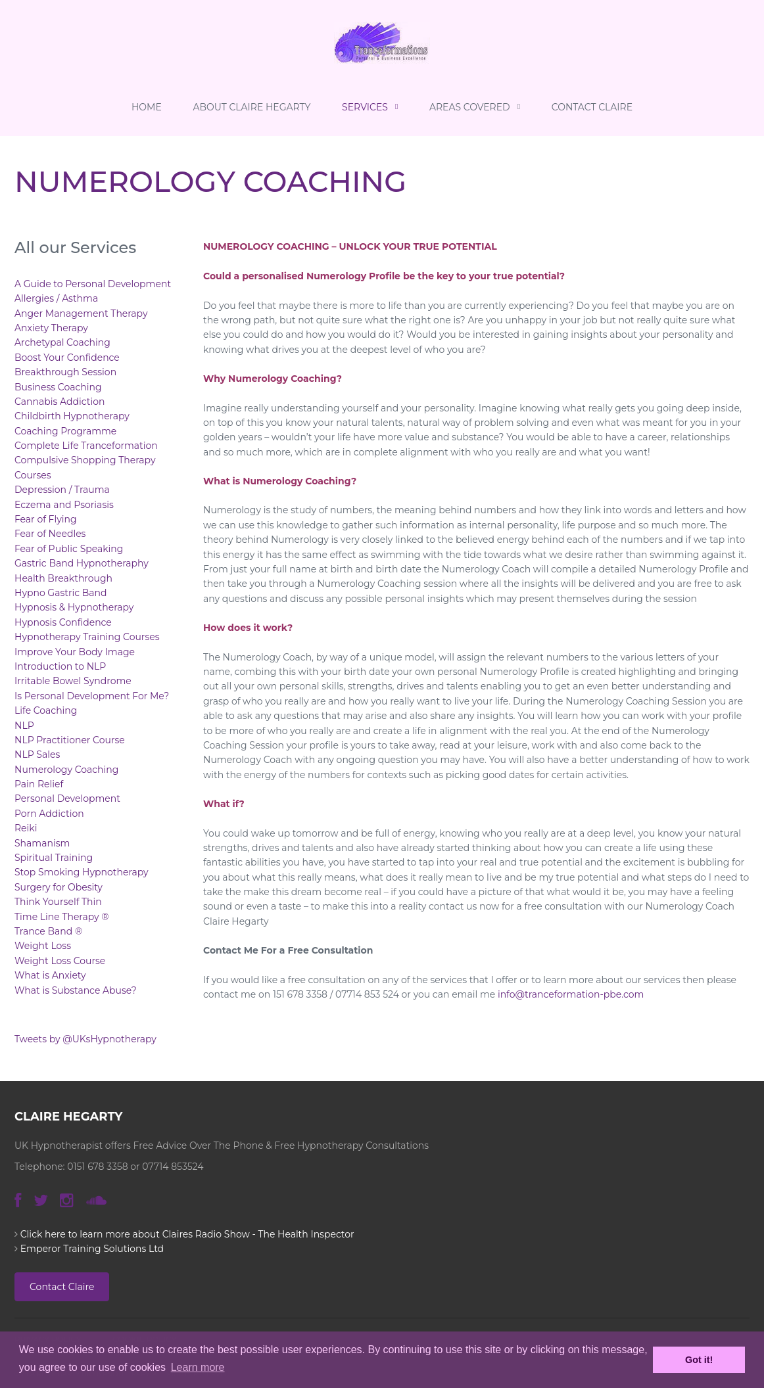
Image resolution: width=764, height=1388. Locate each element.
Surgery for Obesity (58, 887)
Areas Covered (474, 107)
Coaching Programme (65, 431)
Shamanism (42, 843)
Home (146, 107)
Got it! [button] (699, 1359)
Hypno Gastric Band (60, 593)
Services (370, 107)
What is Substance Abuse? (75, 990)
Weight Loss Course (59, 961)
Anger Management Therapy (81, 313)
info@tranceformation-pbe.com (571, 994)
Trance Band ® (48, 931)
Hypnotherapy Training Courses (87, 637)
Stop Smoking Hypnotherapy (81, 872)
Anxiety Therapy (51, 328)
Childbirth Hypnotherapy (72, 416)
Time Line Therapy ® (61, 917)
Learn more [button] (198, 1367)
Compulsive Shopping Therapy (84, 460)
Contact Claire (592, 107)
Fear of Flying (45, 519)
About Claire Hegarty (251, 107)
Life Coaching (45, 710)
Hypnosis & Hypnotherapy (73, 607)
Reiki (25, 828)
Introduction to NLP (60, 666)
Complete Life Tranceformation (86, 445)
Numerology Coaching (66, 769)
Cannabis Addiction (59, 401)
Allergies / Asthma (56, 298)
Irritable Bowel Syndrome (72, 681)
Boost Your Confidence (67, 357)
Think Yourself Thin (58, 902)
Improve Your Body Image (74, 652)
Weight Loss (42, 946)
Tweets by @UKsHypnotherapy (85, 1039)
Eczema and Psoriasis (64, 505)
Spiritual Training (53, 858)
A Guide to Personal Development (92, 284)
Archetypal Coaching (62, 342)
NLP (24, 725)
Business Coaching (57, 387)
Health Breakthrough (63, 578)
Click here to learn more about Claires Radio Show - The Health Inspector (187, 1234)
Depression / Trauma (62, 490)
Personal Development (67, 798)
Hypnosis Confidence (63, 622)
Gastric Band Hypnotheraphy (81, 563)
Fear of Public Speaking (68, 549)
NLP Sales (37, 754)
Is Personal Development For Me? (91, 696)
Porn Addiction (49, 814)
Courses (32, 475)
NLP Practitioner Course (69, 740)
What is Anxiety (50, 975)
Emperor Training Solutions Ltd (92, 1249)
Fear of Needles (49, 534)
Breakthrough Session (65, 372)
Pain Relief (38, 784)
